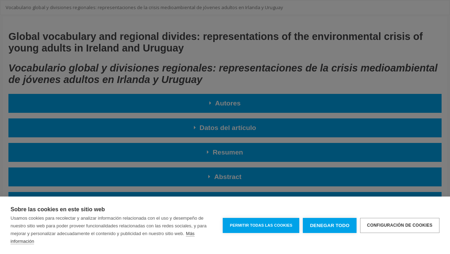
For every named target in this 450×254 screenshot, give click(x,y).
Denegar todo (329, 225)
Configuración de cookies (399, 225)
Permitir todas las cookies (261, 225)
